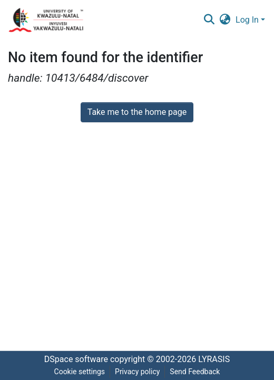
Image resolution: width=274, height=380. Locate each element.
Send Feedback (195, 371)
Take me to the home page (137, 112)
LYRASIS (214, 359)
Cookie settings (79, 371)
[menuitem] (225, 20)
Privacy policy (137, 371)
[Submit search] (209, 20)
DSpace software (76, 359)
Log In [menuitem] (247, 20)
